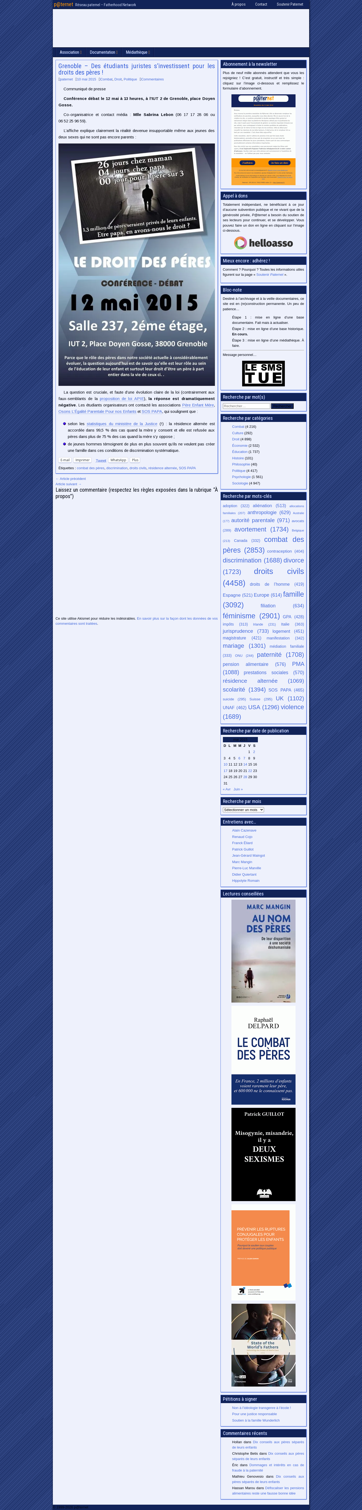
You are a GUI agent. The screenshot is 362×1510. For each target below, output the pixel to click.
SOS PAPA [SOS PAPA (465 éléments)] (286, 690)
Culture (237, 433)
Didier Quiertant (244, 874)
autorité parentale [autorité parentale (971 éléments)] (260, 520)
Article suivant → (69, 484)
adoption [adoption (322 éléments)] (236, 506)
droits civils (138, 468)
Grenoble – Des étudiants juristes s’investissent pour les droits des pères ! (136, 69)
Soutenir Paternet (290, 4)
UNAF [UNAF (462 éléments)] (235, 707)
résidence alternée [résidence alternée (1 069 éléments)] (263, 681)
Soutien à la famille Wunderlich (256, 1420)
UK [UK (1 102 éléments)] (290, 698)
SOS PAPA (152, 411)
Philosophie (241, 464)
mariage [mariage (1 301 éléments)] (244, 645)
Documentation (102, 52)
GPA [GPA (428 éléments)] (293, 617)
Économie (240, 446)
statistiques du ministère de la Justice (122, 423)
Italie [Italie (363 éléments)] (292, 624)
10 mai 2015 (86, 79)
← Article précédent (71, 479)
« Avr (227, 789)
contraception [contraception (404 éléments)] (285, 551)
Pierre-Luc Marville (246, 868)
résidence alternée (162, 468)
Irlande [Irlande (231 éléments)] (264, 624)
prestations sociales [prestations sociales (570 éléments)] (274, 672)
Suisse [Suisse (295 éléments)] (261, 699)
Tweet (101, 460)
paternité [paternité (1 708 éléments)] (280, 654)
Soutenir (269, 275)
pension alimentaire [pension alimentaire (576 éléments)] (254, 664)
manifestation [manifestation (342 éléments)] (285, 638)
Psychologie (241, 477)
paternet (66, 79)
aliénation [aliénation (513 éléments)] (269, 505)
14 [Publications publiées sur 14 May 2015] (245, 764)
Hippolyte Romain (246, 881)
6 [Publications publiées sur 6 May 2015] (239, 758)
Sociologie (240, 483)
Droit (118, 79)
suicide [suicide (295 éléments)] (234, 699)
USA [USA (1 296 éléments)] (263, 707)
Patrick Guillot (243, 849)
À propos (238, 4)
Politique (130, 79)
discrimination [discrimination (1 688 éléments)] (252, 560)
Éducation (240, 452)
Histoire (238, 458)
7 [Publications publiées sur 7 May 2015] (244, 758)
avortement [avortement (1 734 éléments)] (261, 529)
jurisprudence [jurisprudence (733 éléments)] (246, 631)
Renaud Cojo (242, 837)
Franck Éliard (242, 843)
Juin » (238, 789)
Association (69, 52)
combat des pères (90, 468)
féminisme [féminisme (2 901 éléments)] (251, 616)
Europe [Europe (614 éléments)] (268, 595)
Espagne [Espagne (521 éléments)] (238, 595)
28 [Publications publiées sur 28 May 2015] (245, 777)
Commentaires (152, 79)
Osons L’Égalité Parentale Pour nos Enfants (97, 411)
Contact (261, 4)
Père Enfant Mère (198, 405)
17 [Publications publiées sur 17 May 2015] (225, 771)
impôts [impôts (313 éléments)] (235, 624)
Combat (106, 79)
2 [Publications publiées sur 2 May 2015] (254, 752)
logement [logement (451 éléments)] (288, 631)
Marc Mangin (242, 862)
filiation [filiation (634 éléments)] (282, 605)
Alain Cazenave (244, 830)
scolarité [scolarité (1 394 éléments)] (244, 689)
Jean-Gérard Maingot (248, 855)
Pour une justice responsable (254, 1414)
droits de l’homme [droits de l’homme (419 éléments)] (277, 584)
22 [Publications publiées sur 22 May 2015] (250, 771)
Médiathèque (136, 52)
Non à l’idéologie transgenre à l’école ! (261, 1408)
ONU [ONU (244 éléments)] (244, 656)
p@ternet (63, 4)
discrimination (116, 468)
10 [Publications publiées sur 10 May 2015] (225, 764)
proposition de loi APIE (122, 398)
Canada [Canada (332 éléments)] (247, 540)
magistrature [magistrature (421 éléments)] (242, 638)
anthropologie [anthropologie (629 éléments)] (268, 512)
